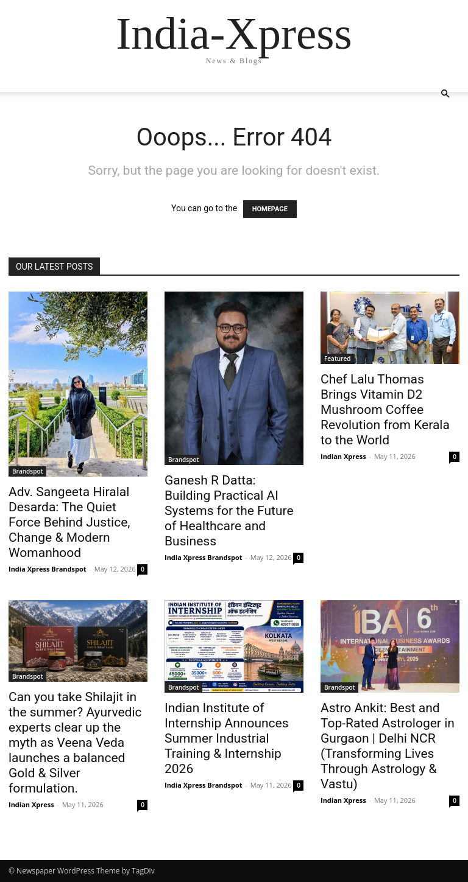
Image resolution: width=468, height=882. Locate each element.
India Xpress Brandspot (48, 568)
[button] (444, 94)
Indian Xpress (343, 456)
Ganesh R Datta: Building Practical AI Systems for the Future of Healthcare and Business (229, 510)
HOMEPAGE (270, 209)
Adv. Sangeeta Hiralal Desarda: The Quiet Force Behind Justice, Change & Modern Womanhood (69, 522)
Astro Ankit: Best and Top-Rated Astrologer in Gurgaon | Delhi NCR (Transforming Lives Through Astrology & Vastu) (388, 746)
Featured (337, 358)
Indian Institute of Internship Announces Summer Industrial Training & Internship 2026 (227, 738)
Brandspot (27, 471)
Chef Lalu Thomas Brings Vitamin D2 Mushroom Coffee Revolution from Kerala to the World (385, 409)
